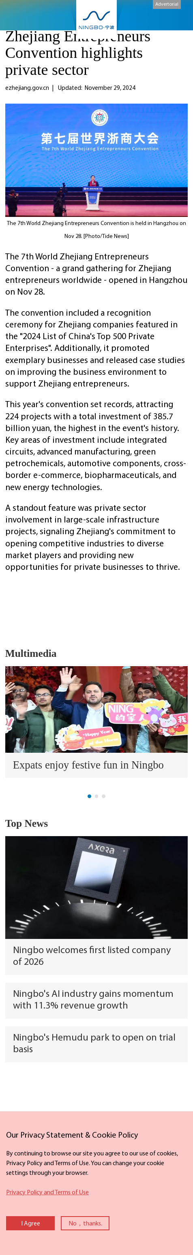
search (176, 16)
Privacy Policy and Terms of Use (47, 1192)
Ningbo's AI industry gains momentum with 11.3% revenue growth (93, 1000)
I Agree (30, 1224)
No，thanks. (85, 1224)
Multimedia (31, 653)
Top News (26, 823)
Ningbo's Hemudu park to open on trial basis (94, 1044)
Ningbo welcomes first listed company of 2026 (92, 956)
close (4, 1127)
